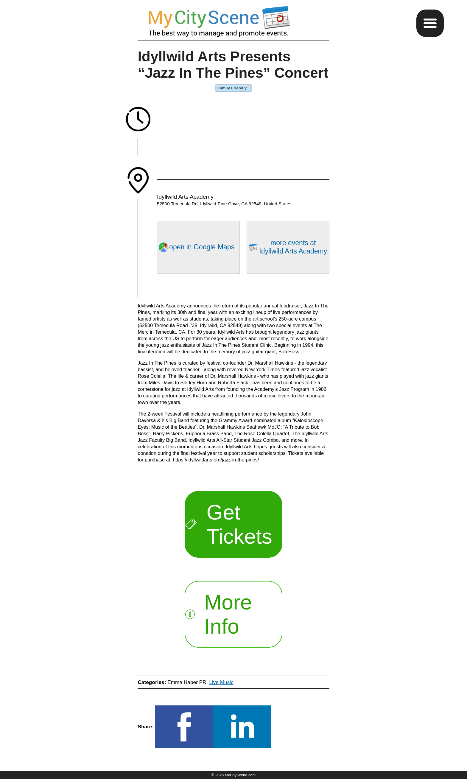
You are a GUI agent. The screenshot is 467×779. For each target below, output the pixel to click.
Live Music (221, 682)
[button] (430, 23)
